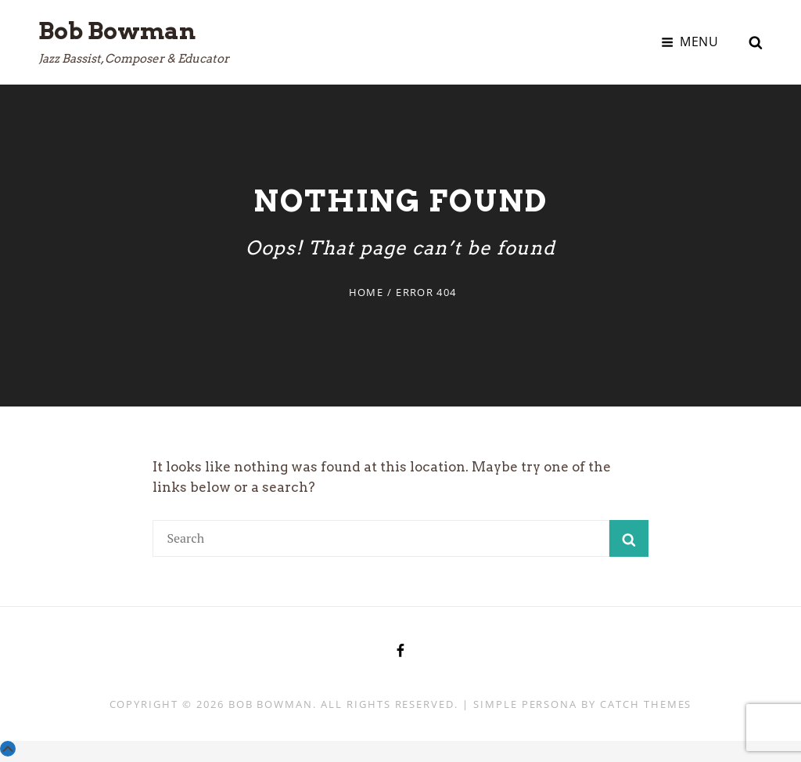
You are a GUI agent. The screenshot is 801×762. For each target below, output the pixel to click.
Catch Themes (645, 704)
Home (366, 292)
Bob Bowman (117, 30)
